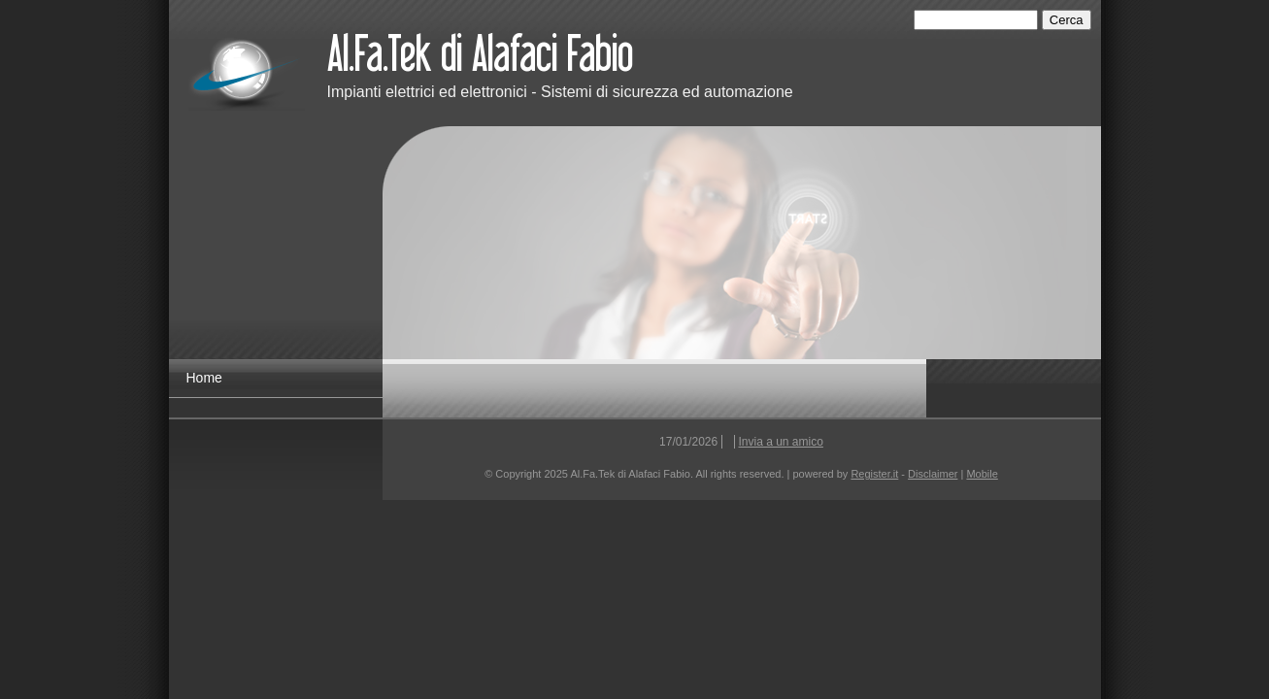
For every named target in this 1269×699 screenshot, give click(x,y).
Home (204, 377)
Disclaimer (932, 474)
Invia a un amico (781, 442)
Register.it (874, 474)
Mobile (981, 474)
